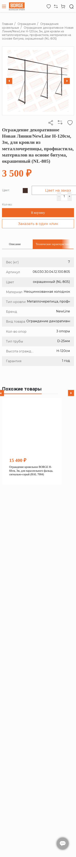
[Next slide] (67, 81)
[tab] (15, 244)
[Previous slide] (9, 81)
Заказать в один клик (38, 224)
